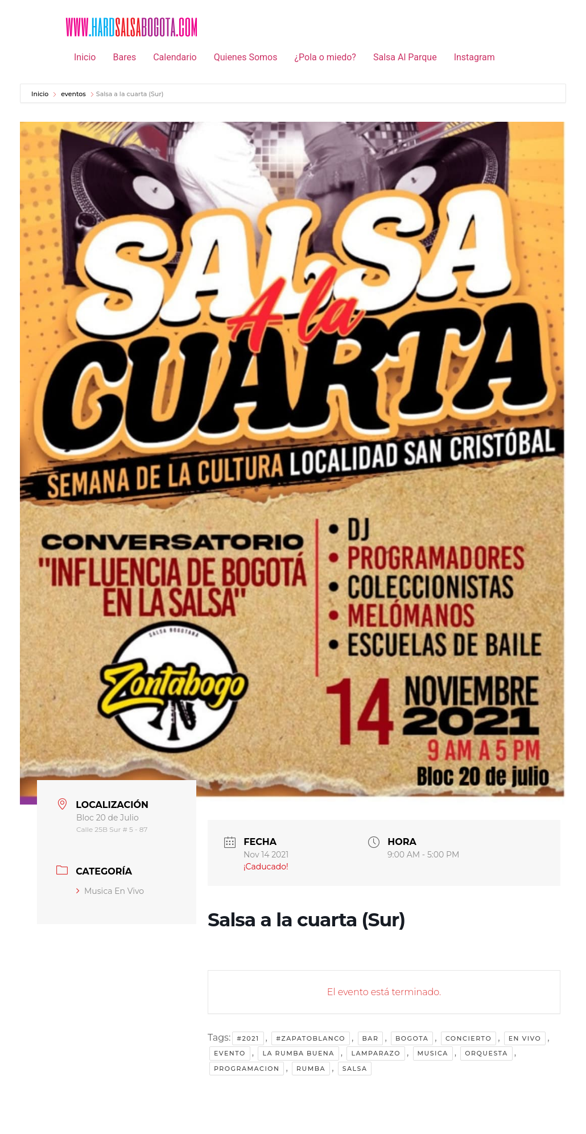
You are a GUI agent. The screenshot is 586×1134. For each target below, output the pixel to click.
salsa (355, 1069)
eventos (73, 94)
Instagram (474, 57)
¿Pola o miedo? (325, 57)
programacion (246, 1069)
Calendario (175, 57)
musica (433, 1053)
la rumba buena (298, 1053)
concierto (468, 1038)
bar (370, 1038)
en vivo (525, 1038)
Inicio (85, 57)
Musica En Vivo (110, 891)
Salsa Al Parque (405, 57)
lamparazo (376, 1053)
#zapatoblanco (310, 1038)
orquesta (486, 1053)
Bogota (411, 1038)
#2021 (248, 1038)
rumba (310, 1069)
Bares (124, 57)
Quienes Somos (246, 57)
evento (230, 1053)
